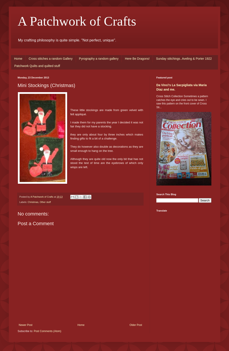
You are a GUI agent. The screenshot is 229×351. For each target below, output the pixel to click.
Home (18, 58)
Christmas (33, 202)
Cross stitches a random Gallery (50, 58)
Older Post (135, 325)
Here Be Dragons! (137, 58)
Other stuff (45, 202)
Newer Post (25, 325)
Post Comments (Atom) (47, 331)
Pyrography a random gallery (99, 58)
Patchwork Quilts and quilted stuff (37, 66)
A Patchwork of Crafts (77, 21)
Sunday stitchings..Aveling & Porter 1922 (184, 58)
